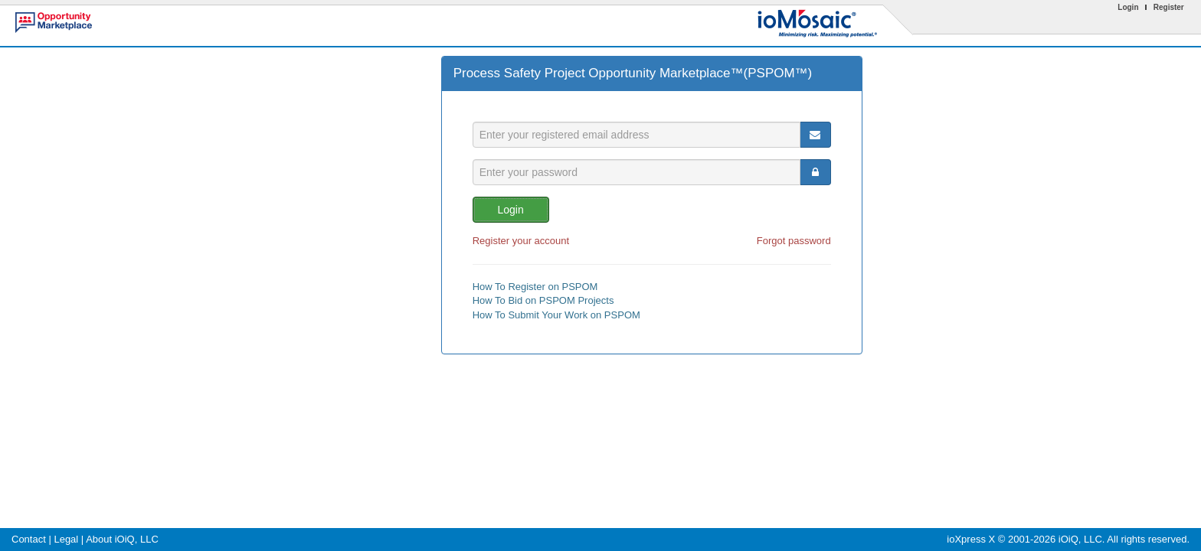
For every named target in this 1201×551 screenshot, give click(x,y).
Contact (28, 539)
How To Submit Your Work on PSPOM (556, 315)
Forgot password (794, 240)
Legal (66, 539)
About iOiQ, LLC (122, 539)
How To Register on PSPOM (535, 286)
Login (1128, 7)
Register (1169, 7)
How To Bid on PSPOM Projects (543, 300)
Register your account (521, 240)
